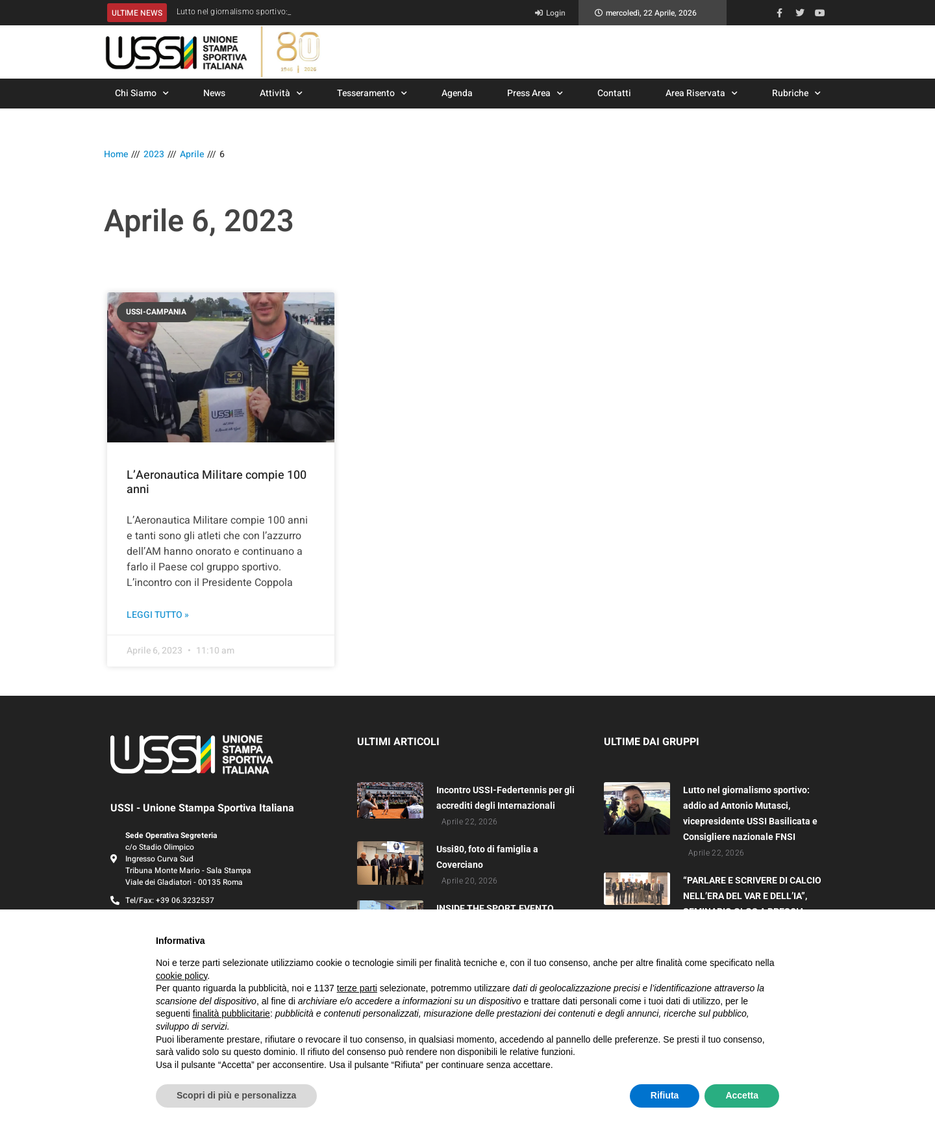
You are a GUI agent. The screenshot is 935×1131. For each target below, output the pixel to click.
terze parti (357, 988)
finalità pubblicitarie (231, 1013)
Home (116, 154)
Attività (281, 93)
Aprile (192, 154)
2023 (153, 154)
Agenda (457, 93)
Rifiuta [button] (665, 1095)
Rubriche (796, 93)
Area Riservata (702, 93)
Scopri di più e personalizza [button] (236, 1095)
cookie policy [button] (181, 976)
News (214, 93)
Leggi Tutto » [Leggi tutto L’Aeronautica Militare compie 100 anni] (158, 615)
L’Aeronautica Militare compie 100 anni (216, 482)
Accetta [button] (741, 1095)
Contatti (614, 93)
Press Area (535, 93)
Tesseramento (372, 93)
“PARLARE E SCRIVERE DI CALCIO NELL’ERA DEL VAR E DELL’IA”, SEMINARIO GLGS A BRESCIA (752, 896)
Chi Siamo (142, 93)
